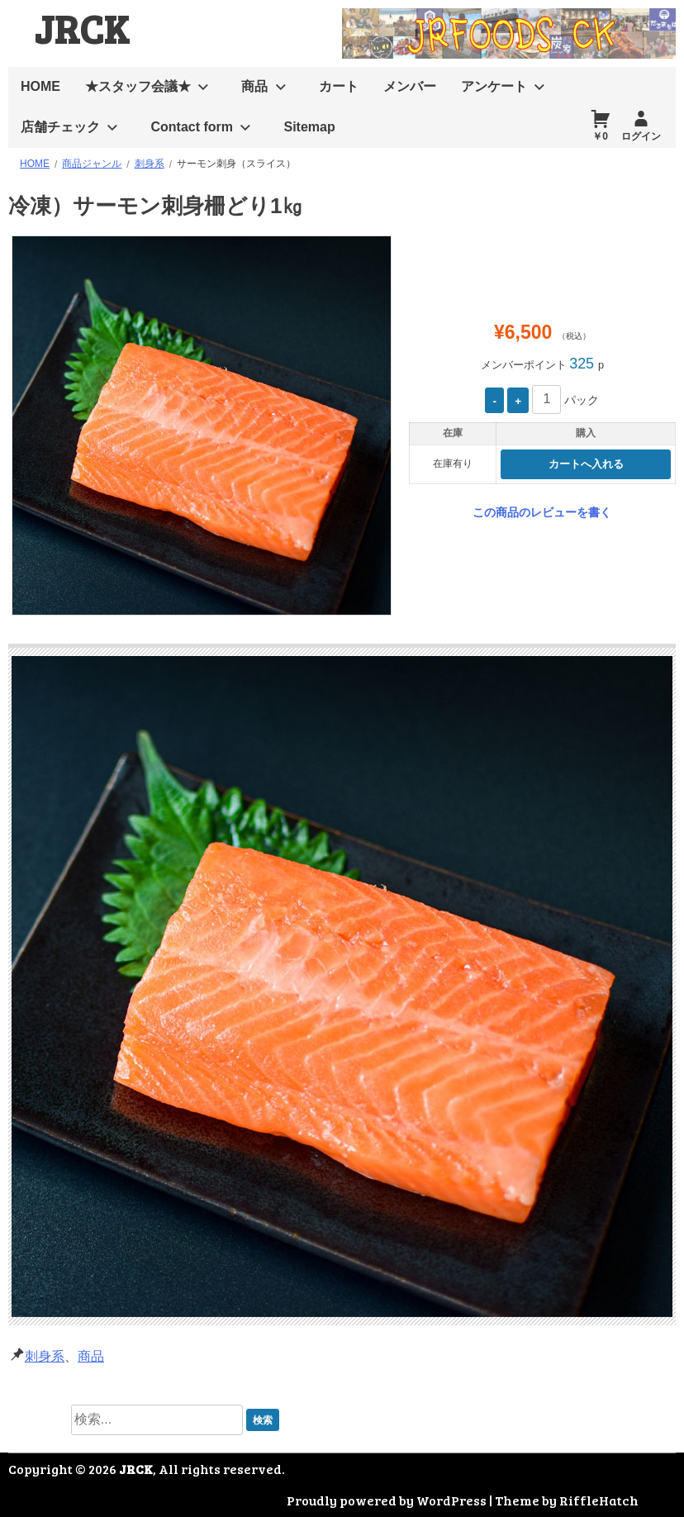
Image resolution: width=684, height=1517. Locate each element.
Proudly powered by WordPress (387, 1500)
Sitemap (309, 127)
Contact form (191, 127)
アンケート (494, 86)
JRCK (82, 28)
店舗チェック (60, 127)
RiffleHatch (599, 1500)
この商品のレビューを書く (542, 512)
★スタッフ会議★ (138, 86)
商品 (254, 86)
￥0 (600, 136)
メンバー (409, 86)
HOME (40, 86)
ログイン (641, 136)
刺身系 (44, 1356)
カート (339, 86)
